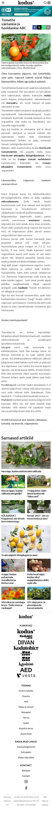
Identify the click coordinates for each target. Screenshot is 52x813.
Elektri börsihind (26, 757)
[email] (48, 27)
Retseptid (26, 712)
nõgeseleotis (31, 423)
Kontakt (26, 775)
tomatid (5, 423)
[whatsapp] (44, 27)
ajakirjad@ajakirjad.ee (22, 801)
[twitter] (39, 27)
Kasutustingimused (26, 746)
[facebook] (34, 27)
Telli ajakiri (26, 752)
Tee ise (26, 717)
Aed (26, 701)
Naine (26, 723)
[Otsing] (45, 3)
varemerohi (17, 423)
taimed (30, 419)
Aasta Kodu (26, 733)
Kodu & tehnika (26, 690)
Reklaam (26, 770)
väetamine (41, 419)
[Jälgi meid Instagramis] (26, 782)
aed (24, 419)
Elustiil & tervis (26, 728)
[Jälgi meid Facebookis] (26, 788)
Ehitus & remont (26, 706)
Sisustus (26, 696)
